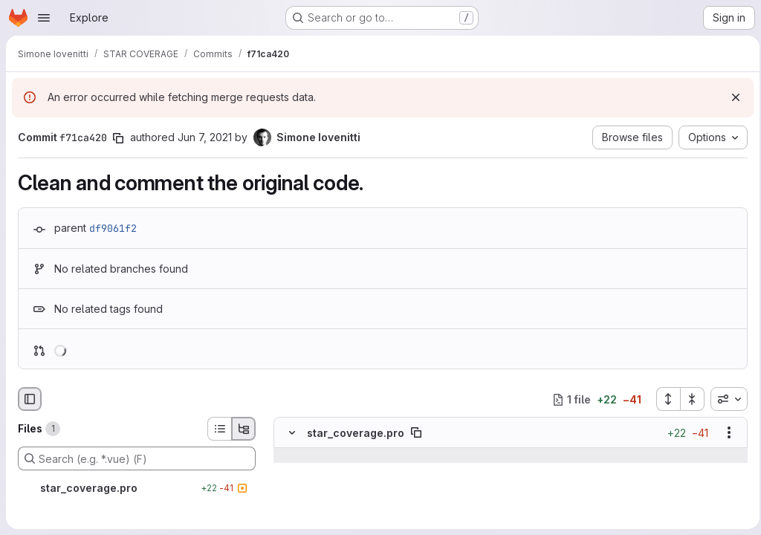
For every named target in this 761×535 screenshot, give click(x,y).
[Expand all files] (664, 399)
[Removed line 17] (290, 515)
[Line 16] (290, 500)
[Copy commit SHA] (118, 138)
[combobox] (724, 399)
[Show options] (725, 433)
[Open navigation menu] (44, 18)
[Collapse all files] (688, 399)
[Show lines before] (311, 456)
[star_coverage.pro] (136, 488)
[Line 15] (290, 486)
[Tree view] (244, 429)
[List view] (219, 429)
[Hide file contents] (292, 433)
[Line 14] (290, 471)
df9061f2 (113, 228)
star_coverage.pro (355, 433)
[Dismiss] (731, 97)
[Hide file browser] (30, 399)
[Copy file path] (416, 433)
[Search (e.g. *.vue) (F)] (137, 458)
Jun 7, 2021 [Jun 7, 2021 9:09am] (205, 137)
